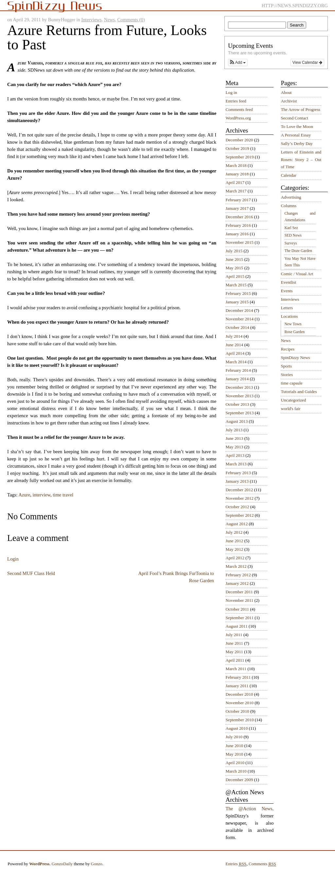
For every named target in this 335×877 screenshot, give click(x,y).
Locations (289, 316)
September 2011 (239, 617)
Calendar (288, 175)
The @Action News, (249, 808)
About (286, 92)
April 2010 (234, 762)
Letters (287, 307)
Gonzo (96, 863)
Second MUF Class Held (31, 573)
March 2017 (235, 190)
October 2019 (237, 148)
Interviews (91, 19)
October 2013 (237, 404)
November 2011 (239, 600)
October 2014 (237, 327)
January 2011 (236, 685)
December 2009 (239, 779)
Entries (235, 864)
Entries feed (235, 100)
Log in (231, 92)
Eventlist (288, 282)
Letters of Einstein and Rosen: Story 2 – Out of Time (301, 159)
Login (13, 559)
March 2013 (235, 463)
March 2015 (235, 284)
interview (41, 494)
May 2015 (234, 267)
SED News (292, 235)
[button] (237, 62)
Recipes (287, 349)
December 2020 (239, 139)
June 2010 (234, 745)
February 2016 (238, 225)
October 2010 (237, 711)
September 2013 (239, 412)
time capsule (291, 383)
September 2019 (239, 156)
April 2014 (234, 353)
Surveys (290, 243)
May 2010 (234, 754)
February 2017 (238, 199)
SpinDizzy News (295, 357)
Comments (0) (131, 19)
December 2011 (239, 591)
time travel (63, 494)
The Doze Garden (298, 250)
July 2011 (233, 634)
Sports (286, 366)
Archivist (289, 100)
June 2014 (234, 344)
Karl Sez (291, 227)
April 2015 (234, 276)
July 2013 (233, 429)
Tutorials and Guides (299, 391)
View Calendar (307, 62)
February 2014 (238, 370)
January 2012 (237, 583)
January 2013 (237, 481)
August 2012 (236, 523)
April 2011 (234, 660)
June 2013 (234, 438)
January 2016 (237, 233)
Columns (288, 205)
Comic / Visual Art (297, 273)
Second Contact (294, 118)
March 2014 (235, 361)
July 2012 (233, 532)
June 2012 (234, 540)
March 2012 (235, 566)
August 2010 (236, 728)
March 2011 (235, 668)
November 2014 (239, 318)
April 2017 (234, 182)
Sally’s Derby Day (296, 143)
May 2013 (234, 446)
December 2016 (239, 216)
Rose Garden (294, 332)
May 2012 (234, 549)
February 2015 (238, 293)
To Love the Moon (297, 126)
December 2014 (239, 310)
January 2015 (237, 301)
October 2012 (237, 506)
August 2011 (236, 626)
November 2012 (239, 498)
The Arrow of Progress (300, 109)
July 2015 (233, 250)
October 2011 (237, 609)
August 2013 (236, 421)
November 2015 (239, 242)
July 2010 (233, 736)
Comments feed (239, 109)
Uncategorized (293, 400)
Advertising (291, 197)
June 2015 (234, 259)
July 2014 (233, 336)
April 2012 (234, 557)
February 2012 (238, 574)
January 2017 (237, 208)
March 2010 (235, 771)
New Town (292, 324)
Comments (262, 864)
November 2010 (239, 702)
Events (286, 290)
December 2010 (239, 694)
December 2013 (239, 387)
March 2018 (235, 165)
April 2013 (234, 455)
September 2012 (239, 515)
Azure (24, 494)
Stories (287, 374)
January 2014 (237, 378)
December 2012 (239, 489)
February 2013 (238, 472)
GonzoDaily (62, 863)
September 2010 (239, 719)
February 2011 (238, 677)
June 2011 (234, 643)
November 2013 (239, 395)
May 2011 (234, 651)
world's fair (290, 408)
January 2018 (237, 173)
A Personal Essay (296, 135)
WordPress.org (238, 118)
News (109, 19)
